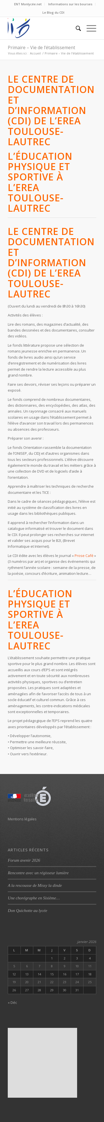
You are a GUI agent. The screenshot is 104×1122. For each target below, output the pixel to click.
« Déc (12, 1002)
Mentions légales (22, 818)
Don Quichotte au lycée (27, 910)
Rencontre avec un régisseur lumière (38, 873)
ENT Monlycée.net (28, 4)
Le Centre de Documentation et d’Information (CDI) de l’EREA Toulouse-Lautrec (51, 110)
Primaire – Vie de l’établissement (41, 47)
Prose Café (84, 555)
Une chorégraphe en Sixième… (34, 898)
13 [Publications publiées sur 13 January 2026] (27, 974)
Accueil (35, 53)
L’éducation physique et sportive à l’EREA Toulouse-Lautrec (40, 182)
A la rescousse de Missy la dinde (35, 885)
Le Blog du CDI (53, 12)
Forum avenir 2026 (24, 860)
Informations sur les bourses (70, 4)
